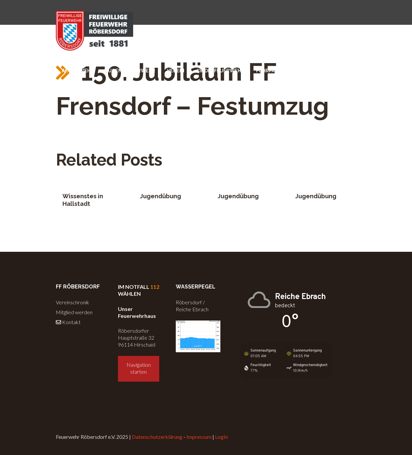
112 (154, 287)
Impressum (198, 437)
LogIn (221, 437)
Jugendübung (160, 196)
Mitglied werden (74, 312)
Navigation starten (139, 368)
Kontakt (68, 322)
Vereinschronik (72, 302)
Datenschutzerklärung (157, 437)
